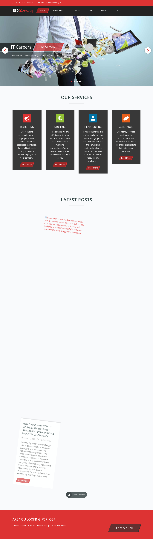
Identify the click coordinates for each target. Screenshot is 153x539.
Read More (27, 164)
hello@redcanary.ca (53, 3)
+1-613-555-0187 (27, 3)
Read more (48, 47)
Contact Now (124, 528)
